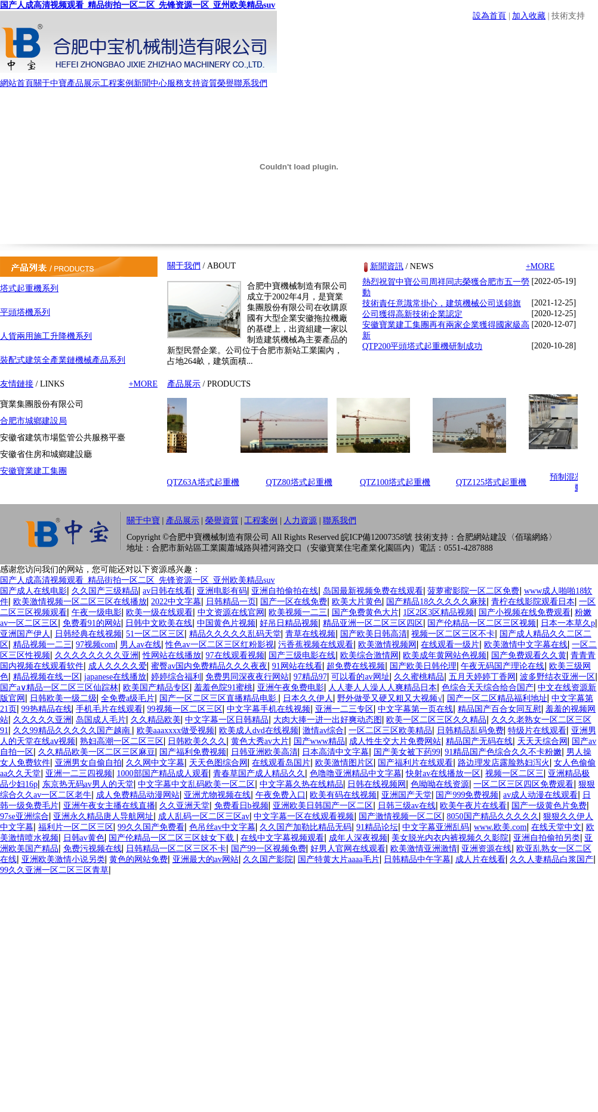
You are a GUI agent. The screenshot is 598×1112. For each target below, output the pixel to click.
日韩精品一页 (231, 601)
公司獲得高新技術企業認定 (412, 314)
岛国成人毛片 (101, 719)
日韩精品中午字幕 (417, 859)
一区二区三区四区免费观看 (523, 784)
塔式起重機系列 (29, 288)
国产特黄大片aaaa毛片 (339, 859)
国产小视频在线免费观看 (525, 612)
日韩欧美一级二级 (63, 698)
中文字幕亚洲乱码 (435, 827)
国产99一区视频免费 (268, 848)
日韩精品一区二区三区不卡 (176, 848)
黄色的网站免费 (138, 859)
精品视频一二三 (42, 644)
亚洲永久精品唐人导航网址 (103, 816)
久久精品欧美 (156, 719)
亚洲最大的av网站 (205, 859)
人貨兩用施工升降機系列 (46, 336)
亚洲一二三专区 (344, 709)
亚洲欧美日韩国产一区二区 (323, 805)
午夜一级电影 (97, 612)
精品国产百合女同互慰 (499, 709)
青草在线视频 (310, 633)
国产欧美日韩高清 (373, 633)
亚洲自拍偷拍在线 (284, 590)
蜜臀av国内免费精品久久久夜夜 (209, 666)
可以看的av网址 (360, 676)
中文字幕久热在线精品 (301, 784)
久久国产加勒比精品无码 (306, 827)
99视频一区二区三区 (185, 709)
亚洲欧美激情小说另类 (63, 859)
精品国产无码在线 (479, 741)
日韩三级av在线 (407, 805)
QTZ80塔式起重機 (302, 482)
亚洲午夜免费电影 (290, 687)
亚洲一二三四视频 (78, 773)
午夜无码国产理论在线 (502, 666)
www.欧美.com (500, 827)
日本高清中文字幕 (335, 751)
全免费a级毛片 (128, 698)
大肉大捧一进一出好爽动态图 (327, 719)
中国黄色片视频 (226, 623)
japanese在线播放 (115, 676)
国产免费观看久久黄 (528, 655)
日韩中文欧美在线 (158, 623)
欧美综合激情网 (369, 655)
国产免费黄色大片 (365, 612)
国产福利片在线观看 (415, 762)
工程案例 (117, 83)
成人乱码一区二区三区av (203, 816)
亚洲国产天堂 (406, 794)
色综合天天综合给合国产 (488, 687)
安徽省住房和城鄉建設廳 (46, 454)
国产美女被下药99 (407, 751)
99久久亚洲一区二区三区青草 (54, 870)
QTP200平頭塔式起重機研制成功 (422, 346)
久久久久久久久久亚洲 (96, 655)
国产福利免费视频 (192, 751)
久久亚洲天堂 (184, 805)
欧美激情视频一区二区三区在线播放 (80, 601)
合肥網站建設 (482, 537)
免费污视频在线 (92, 848)
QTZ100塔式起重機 (398, 482)
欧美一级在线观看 (159, 612)
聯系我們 (250, 83)
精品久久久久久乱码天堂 (235, 633)
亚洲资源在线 (486, 848)
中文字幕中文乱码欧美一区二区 (196, 784)
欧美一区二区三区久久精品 (436, 719)
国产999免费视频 (467, 794)
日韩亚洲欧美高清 (264, 751)
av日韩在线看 (167, 590)
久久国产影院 (268, 859)
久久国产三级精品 (105, 590)
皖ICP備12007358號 (376, 537)
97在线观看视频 (235, 655)
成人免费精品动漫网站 (138, 794)
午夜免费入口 (280, 794)
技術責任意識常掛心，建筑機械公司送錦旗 (441, 303)
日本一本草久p (568, 623)
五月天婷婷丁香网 (482, 676)
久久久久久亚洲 (42, 719)
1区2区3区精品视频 (438, 612)
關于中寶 (50, 83)
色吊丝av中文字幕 (222, 827)
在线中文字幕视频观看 (282, 837)
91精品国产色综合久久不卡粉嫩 (503, 751)
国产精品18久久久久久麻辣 (436, 601)
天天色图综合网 (218, 762)
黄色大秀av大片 (260, 741)
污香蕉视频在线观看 (315, 644)
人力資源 (300, 520)
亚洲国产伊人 (25, 633)
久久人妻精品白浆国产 (551, 859)
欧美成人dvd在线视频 (258, 730)
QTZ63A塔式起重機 (205, 482)
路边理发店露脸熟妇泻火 (504, 762)
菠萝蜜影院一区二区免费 (473, 590)
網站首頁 (16, 83)
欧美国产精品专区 (156, 687)
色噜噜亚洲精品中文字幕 (356, 773)
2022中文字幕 (176, 601)
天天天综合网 (542, 741)
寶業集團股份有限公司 (42, 404)
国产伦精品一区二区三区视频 (481, 623)
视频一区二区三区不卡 (453, 633)
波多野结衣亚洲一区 (557, 676)
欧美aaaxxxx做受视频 (176, 730)
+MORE (143, 383)
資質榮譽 (217, 83)
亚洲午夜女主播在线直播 (109, 805)
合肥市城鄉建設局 (33, 420)
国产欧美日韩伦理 (423, 666)
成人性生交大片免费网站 (395, 741)
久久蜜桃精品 (419, 676)
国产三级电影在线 (302, 655)
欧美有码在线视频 (343, 794)
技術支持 (568, 15)
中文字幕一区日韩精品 (227, 719)
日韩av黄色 (83, 837)
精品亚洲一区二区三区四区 (373, 623)
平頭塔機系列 (25, 312)
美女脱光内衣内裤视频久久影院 (450, 837)
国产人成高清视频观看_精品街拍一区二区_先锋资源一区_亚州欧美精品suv (137, 5)
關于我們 (184, 265)
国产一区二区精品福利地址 (497, 698)
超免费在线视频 (355, 666)
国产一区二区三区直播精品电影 (219, 698)
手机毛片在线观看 (109, 709)
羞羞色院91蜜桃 (223, 687)
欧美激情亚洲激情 (423, 848)
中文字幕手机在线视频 (268, 709)
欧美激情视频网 (387, 644)
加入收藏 (528, 15)
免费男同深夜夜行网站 (247, 676)
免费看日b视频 (241, 805)
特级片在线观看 (537, 730)
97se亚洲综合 (24, 816)
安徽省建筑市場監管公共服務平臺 (62, 437)
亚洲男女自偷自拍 (88, 762)
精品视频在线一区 (46, 676)
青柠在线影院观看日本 (533, 601)
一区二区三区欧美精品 (390, 730)
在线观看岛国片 (281, 762)
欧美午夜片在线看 (473, 805)
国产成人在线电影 (33, 590)
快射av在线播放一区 (443, 773)
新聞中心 (150, 83)
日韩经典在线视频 (88, 633)
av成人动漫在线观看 (540, 794)
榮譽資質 (222, 520)
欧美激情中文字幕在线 (526, 644)
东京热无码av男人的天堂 (88, 784)
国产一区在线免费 (293, 601)
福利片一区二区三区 (75, 827)
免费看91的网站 (92, 623)
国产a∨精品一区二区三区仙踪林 (59, 687)
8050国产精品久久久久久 (493, 816)
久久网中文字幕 (155, 762)
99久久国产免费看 (151, 827)
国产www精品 (319, 741)
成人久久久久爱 (117, 666)
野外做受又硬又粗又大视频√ (389, 698)
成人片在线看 (480, 859)
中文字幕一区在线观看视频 (304, 816)
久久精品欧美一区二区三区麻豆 (96, 751)
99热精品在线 (46, 709)
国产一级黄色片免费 (549, 805)
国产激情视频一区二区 (400, 816)
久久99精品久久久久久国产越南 (72, 730)
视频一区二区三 (514, 773)
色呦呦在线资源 (440, 784)
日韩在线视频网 (376, 784)
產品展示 (83, 83)
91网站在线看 (297, 666)
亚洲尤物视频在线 (217, 794)
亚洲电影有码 (222, 590)
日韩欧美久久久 (197, 741)
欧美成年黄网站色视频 (444, 655)
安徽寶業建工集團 (33, 471)
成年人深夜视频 (358, 837)
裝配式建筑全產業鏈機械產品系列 (62, 360)
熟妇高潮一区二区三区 (122, 741)
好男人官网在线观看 (348, 848)
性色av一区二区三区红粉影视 (219, 644)
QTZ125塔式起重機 (494, 482)
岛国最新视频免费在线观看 (373, 590)
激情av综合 (323, 730)
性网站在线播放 (172, 655)
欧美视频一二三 (298, 612)
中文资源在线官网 (231, 612)
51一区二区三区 (155, 633)
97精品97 (310, 676)
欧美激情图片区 (344, 762)
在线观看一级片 (450, 644)
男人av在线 (140, 644)
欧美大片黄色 (357, 601)
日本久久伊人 (308, 698)
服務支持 (184, 83)
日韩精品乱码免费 (470, 730)
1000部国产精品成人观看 (163, 773)
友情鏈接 (16, 383)
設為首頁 (489, 15)
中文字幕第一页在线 (415, 709)
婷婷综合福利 (176, 676)
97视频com (95, 644)
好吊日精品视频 (289, 623)
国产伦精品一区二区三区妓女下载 (172, 837)
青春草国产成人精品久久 (259, 773)
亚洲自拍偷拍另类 (546, 837)
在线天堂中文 (556, 827)
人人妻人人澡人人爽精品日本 (382, 687)
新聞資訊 (386, 266)
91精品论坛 (377, 827)
